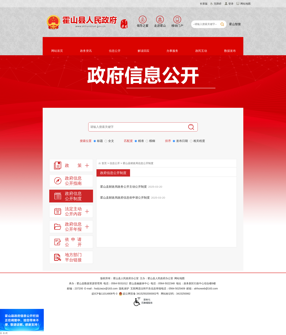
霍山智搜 (235, 24)
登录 (230, 3)
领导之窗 (142, 25)
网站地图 (245, 3)
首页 (104, 163)
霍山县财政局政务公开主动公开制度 (123, 186)
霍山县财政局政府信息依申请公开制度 (125, 197)
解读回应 (143, 50)
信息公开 (115, 50)
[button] (202, 3)
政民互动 (201, 50)
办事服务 (172, 50)
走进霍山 (160, 25)
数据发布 (230, 50)
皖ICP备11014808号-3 (104, 293)
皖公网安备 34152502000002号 (139, 293)
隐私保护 (124, 288)
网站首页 (57, 50)
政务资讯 (86, 50)
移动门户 (177, 25)
